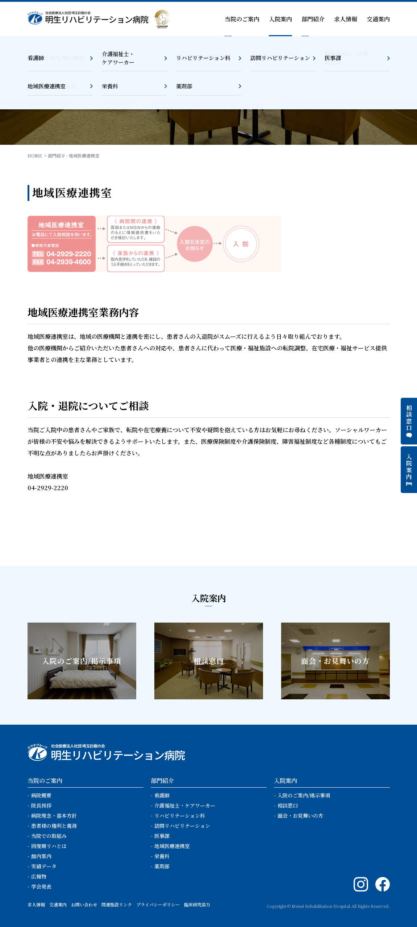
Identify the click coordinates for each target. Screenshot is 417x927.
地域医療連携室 (172, 846)
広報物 (38, 876)
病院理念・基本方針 (54, 815)
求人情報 (345, 19)
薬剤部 (162, 866)
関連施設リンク (116, 904)
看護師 (162, 795)
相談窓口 (288, 805)
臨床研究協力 (197, 904)
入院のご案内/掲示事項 (304, 795)
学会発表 (41, 886)
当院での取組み (49, 835)
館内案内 (41, 856)
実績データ (44, 866)
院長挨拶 (41, 805)
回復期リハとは (49, 846)
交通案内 (378, 19)
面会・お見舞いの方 (300, 815)
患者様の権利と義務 (54, 825)
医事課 (162, 835)
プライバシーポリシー (158, 904)
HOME (35, 155)
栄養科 (162, 856)
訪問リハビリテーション (182, 825)
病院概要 (41, 795)
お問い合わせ (84, 904)
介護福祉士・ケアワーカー (184, 805)
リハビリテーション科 (179, 815)
